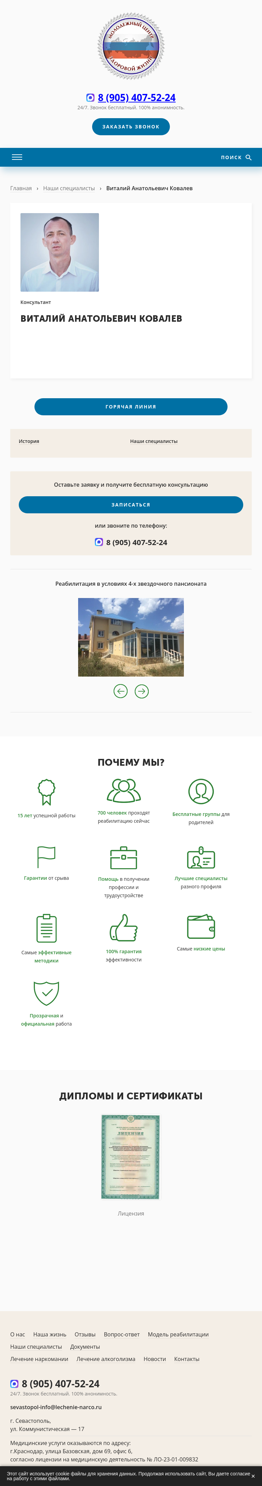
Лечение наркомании (39, 1359)
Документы (85, 1346)
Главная (21, 188)
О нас (17, 1334)
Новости (155, 1359)
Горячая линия (130, 406)
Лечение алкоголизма (105, 1359)
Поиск (232, 157)
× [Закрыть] (253, 1476)
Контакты (187, 1359)
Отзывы (85, 1334)
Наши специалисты (69, 188)
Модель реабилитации (178, 1334)
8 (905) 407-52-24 (137, 97)
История (29, 441)
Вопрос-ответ (122, 1334)
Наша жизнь (49, 1334)
